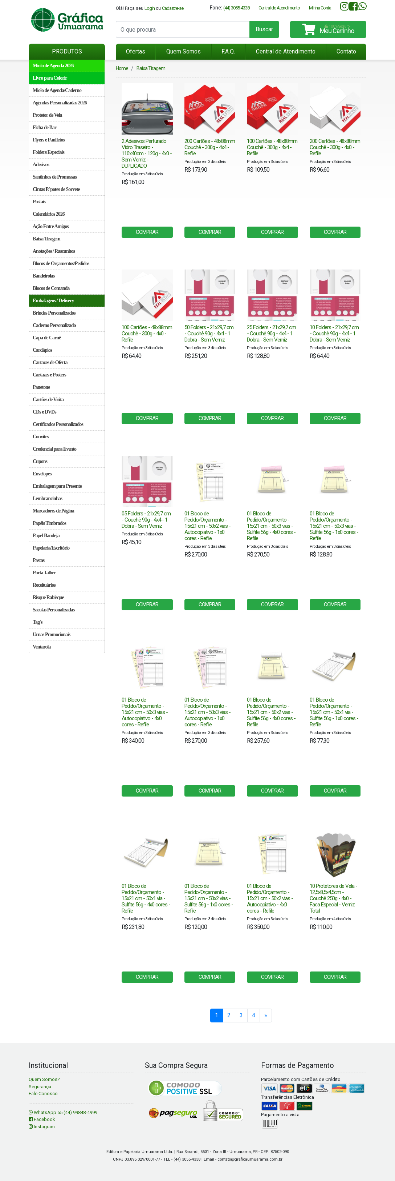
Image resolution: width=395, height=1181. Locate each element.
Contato (346, 51)
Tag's (37, 622)
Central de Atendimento (279, 8)
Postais (39, 201)
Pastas (38, 560)
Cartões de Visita (48, 399)
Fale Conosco (43, 1093)
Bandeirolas (43, 276)
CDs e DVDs (44, 412)
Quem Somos (183, 51)
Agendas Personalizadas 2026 (60, 102)
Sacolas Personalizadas (53, 610)
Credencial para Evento (54, 449)
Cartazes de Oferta (50, 362)
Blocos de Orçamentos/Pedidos (61, 263)
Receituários (44, 585)
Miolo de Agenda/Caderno (57, 90)
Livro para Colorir (50, 78)
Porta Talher (44, 572)
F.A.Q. (228, 51)
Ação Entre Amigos (51, 226)
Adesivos (41, 164)
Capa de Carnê (47, 337)
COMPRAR (147, 232)
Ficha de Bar (44, 127)
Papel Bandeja (46, 535)
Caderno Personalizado (54, 325)
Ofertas (135, 51)
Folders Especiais (48, 152)
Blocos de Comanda (51, 288)
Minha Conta (320, 8)
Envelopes (42, 473)
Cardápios (42, 350)
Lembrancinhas (47, 498)
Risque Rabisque (48, 597)
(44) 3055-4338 (236, 8)
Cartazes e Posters (49, 375)
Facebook (42, 1119)
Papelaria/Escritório (51, 548)
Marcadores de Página (53, 511)
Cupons (40, 461)
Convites (41, 436)
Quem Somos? (44, 1079)
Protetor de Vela (47, 115)
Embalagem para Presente (57, 486)
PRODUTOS (67, 51)
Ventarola (41, 647)
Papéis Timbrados (49, 523)
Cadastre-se (172, 8)
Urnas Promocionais (51, 634)
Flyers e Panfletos (49, 140)
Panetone (41, 387)
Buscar (264, 29)
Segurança (40, 1086)
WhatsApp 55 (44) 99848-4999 (63, 1112)
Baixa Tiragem (46, 239)
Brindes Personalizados (54, 313)
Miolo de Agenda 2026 (53, 65)
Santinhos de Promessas (55, 177)
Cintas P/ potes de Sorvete (56, 189)
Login (149, 8)
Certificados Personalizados (58, 424)
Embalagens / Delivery (53, 300)
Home (122, 68)
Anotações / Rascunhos (54, 251)
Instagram (42, 1126)
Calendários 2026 (49, 214)
